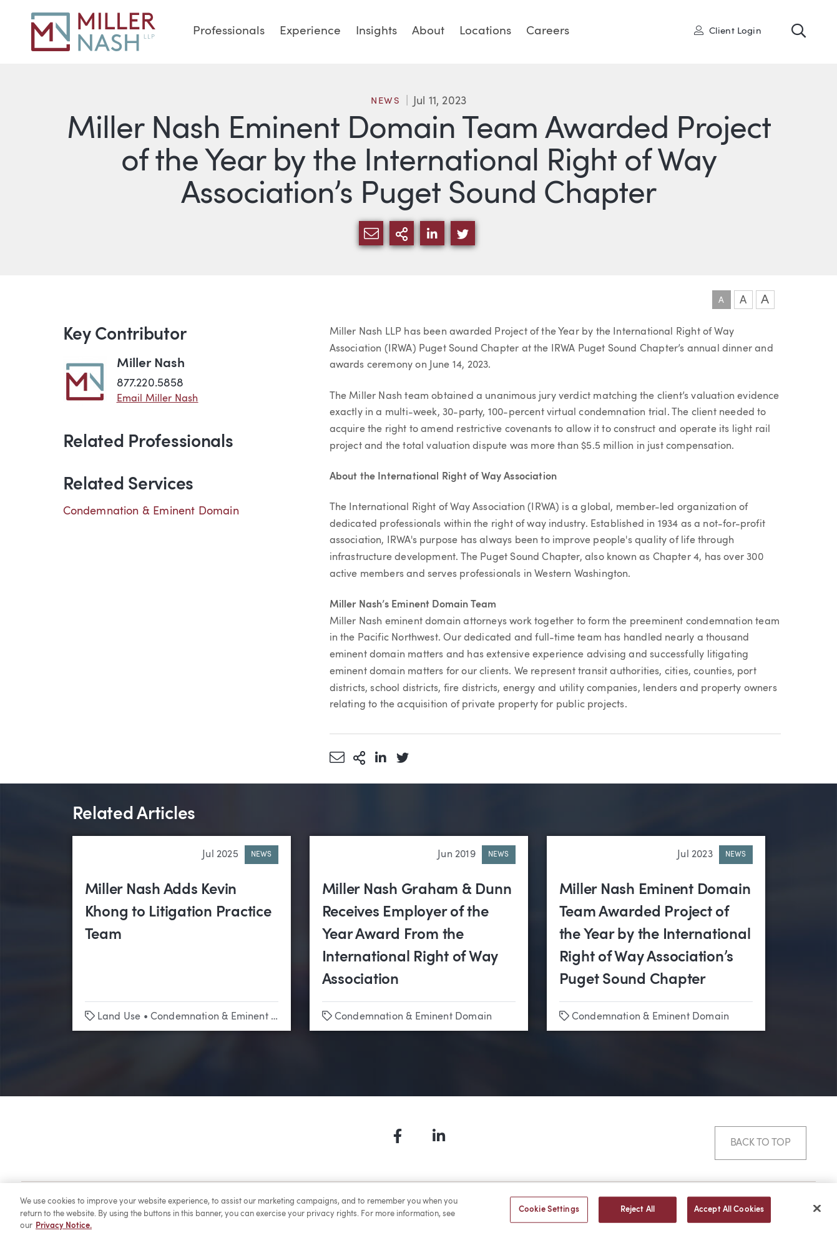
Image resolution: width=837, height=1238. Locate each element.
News (386, 101)
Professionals (229, 31)
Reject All (637, 1215)
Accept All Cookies (729, 1215)
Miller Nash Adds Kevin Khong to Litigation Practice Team (178, 913)
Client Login (727, 30)
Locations (485, 31)
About (428, 31)
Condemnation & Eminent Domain (151, 511)
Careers (547, 31)
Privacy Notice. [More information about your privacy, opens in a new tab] (64, 1231)
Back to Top (760, 1143)
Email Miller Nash (157, 399)
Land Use (118, 1017)
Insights (376, 31)
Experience (310, 31)
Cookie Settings (549, 1215)
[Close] (817, 1213)
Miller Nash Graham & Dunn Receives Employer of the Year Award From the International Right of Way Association (417, 935)
